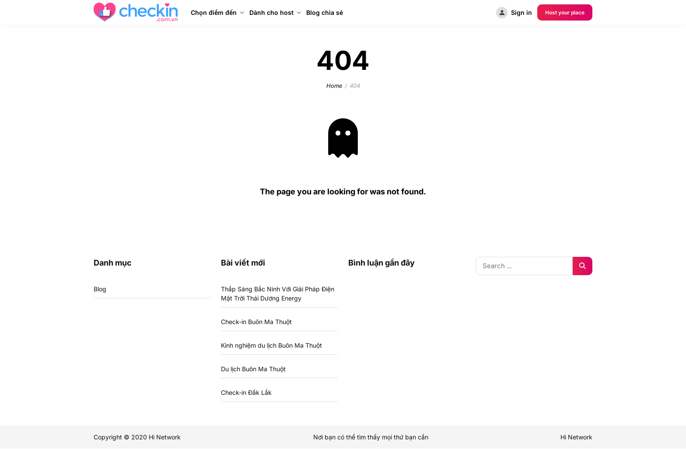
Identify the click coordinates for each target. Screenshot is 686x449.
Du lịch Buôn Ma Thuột (253, 369)
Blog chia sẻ (324, 12)
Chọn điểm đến (214, 12)
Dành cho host (271, 12)
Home (334, 85)
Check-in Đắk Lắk (246, 392)
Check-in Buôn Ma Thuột (256, 321)
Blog (100, 289)
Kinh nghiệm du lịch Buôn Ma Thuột (271, 345)
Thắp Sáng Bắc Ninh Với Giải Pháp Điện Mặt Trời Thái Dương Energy (277, 293)
